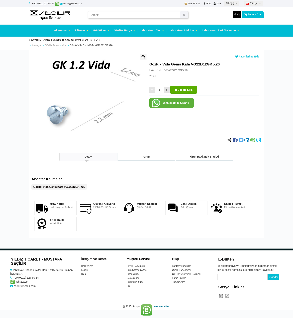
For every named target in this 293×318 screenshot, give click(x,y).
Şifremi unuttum (135, 282)
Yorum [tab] (146, 156)
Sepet (251, 14)
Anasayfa (37, 45)
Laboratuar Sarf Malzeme (219, 30)
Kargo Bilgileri (179, 278)
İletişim (84, 270)
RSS (129, 286)
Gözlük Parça (123, 30)
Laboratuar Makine (181, 30)
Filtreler (80, 30)
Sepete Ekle (184, 89)
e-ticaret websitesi (159, 306)
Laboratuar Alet (150, 30)
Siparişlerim (133, 274)
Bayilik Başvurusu (136, 266)
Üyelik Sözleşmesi (181, 270)
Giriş (217, 3)
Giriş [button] (237, 14)
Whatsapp (19, 281)
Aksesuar (60, 30)
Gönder (273, 277)
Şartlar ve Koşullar (181, 266)
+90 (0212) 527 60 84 (43, 3)
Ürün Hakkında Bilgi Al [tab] (204, 156)
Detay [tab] (88, 156)
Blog (83, 274)
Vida (64, 45)
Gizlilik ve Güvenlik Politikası (186, 274)
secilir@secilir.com (71, 3)
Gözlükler (99, 30)
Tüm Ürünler (192, 3)
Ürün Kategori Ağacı (137, 270)
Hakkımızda (87, 266)
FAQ (207, 3)
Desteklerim (133, 278)
